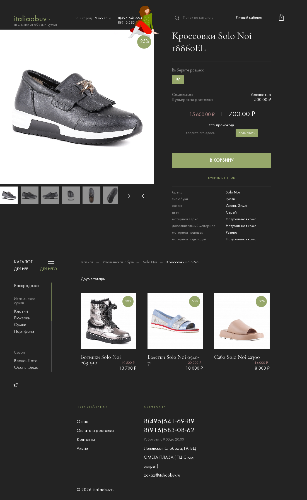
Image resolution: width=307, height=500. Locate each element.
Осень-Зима (26, 367)
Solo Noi (150, 262)
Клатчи (21, 311)
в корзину (221, 160)
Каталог (23, 262)
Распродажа (26, 286)
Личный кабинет (249, 18)
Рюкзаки (22, 318)
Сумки (20, 325)
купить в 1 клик (221, 178)
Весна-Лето (26, 361)
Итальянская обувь (118, 262)
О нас (82, 422)
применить (246, 133)
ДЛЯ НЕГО (48, 269)
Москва (103, 18)
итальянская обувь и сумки (35, 20)
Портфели (24, 331)
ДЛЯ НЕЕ (21, 269)
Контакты (86, 439)
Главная (87, 262)
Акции (82, 448)
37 (178, 79)
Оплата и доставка (95, 431)
